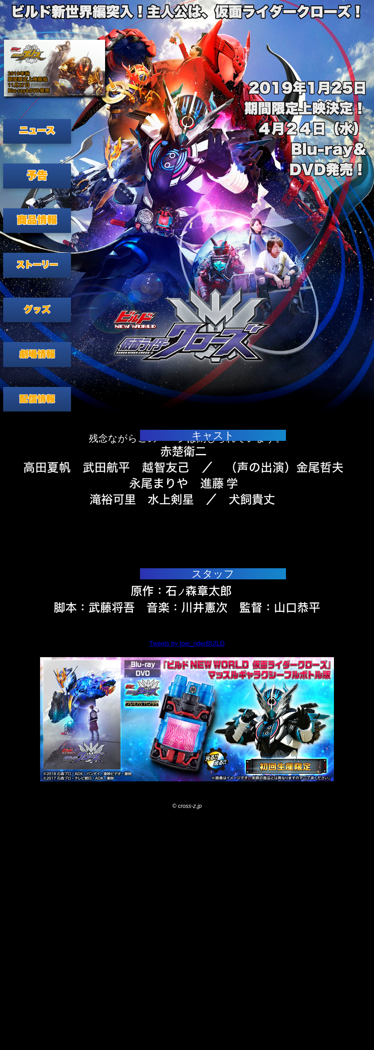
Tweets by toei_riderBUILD (186, 643)
